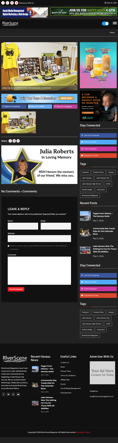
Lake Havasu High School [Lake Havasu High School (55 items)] (91, 184)
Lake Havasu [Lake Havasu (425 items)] (87, 178)
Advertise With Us (26, 3)
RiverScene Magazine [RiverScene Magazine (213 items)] (90, 195)
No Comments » (35, 88)
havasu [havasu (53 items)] (111, 172)
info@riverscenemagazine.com (101, 396)
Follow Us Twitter (90, 142)
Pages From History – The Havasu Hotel (103, 215)
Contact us (65, 363)
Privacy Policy (66, 371)
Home (112, 32)
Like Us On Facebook (91, 135)
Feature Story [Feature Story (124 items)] (98, 172)
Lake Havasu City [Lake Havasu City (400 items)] (102, 178)
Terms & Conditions (68, 376)
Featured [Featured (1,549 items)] (85, 172)
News (63, 367)
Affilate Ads (65, 380)
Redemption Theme (83, 432)
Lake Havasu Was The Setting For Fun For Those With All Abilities (105, 249)
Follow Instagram (90, 149)
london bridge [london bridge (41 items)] (87, 190)
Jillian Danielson (8, 88)
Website (11, 233)
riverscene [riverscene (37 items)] (101, 190)
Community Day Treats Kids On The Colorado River (104, 231)
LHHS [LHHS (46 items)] (108, 184)
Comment (12, 255)
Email (44, 221)
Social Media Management (71, 388)
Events (63, 384)
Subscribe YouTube (91, 155)
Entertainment (66, 393)
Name (11, 221)
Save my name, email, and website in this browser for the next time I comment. (38, 247)
